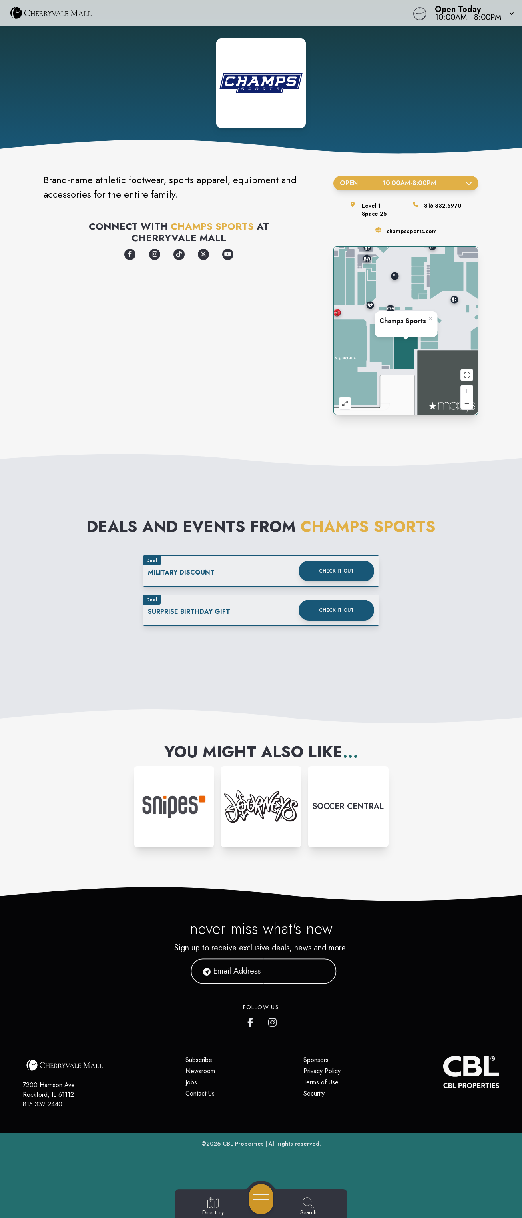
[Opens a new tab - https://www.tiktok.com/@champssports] (179, 254)
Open (406, 183)
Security (314, 1093)
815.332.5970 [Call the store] (442, 206)
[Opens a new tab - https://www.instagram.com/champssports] (154, 254)
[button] (472, 12)
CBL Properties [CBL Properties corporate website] (243, 1144)
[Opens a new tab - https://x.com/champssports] (203, 254)
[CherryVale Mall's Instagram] (273, 1020)
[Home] (197, 12)
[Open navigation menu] (261, 1199)
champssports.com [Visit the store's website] (412, 231)
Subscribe (198, 1059)
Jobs (191, 1082)
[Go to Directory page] (213, 1206)
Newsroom (200, 1071)
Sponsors (316, 1059)
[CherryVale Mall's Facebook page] (252, 1020)
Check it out (336, 571)
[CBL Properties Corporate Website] (443, 1072)
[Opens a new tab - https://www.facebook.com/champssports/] (129, 254)
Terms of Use (321, 1082)
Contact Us (200, 1093)
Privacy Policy (322, 1071)
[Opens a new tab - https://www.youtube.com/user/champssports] (227, 254)
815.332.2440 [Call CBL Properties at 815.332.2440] (42, 1104)
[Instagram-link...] (174, 806)
